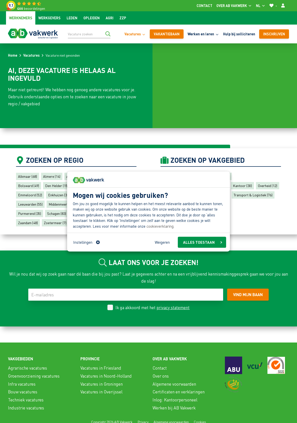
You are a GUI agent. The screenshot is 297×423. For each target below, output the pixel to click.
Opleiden (91, 18)
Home (12, 55)
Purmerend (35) (29, 213)
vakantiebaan (167, 34)
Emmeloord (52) (30, 195)
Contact (204, 5)
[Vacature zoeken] (89, 34)
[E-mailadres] (125, 295)
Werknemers (20, 18)
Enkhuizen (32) (59, 195)
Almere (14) (51, 176)
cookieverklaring (160, 226)
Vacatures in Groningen (101, 384)
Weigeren (162, 242)
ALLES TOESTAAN (202, 242)
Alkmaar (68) (27, 176)
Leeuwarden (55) (30, 204)
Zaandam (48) (28, 222)
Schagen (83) (56, 213)
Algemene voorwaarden (174, 384)
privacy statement (173, 307)
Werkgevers (49, 18)
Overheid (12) (267, 185)
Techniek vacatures (26, 399)
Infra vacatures (22, 384)
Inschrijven (274, 34)
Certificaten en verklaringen (179, 391)
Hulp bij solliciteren (239, 34)
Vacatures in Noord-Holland (106, 376)
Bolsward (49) (28, 185)
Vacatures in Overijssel (101, 391)
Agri (109, 18)
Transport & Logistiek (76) (253, 195)
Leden (72, 18)
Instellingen (86, 242)
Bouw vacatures (22, 391)
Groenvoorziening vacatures (34, 376)
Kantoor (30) (242, 185)
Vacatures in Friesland (100, 368)
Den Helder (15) (56, 185)
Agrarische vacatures (27, 368)
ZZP (122, 18)
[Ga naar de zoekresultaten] (107, 34)
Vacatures (31, 55)
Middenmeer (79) (61, 204)
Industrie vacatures (26, 407)
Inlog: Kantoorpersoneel (175, 399)
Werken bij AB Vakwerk (174, 407)
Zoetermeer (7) (55, 222)
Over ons (161, 376)
